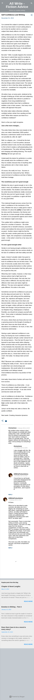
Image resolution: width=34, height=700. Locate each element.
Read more (28, 601)
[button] (31, 15)
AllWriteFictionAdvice (21, 474)
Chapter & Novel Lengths (10, 586)
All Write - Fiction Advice (17, 5)
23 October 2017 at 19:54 (20, 448)
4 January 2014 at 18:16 (15, 500)
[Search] (31, 3)
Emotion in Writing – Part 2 (11, 607)
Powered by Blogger (17, 696)
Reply (10, 494)
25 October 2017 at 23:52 (20, 475)
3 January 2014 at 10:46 (23, 428)
